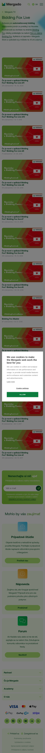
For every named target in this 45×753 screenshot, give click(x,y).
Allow (22, 394)
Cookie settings (22, 388)
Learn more (11, 382)
